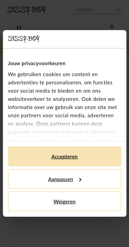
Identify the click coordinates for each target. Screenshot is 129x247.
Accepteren (64, 156)
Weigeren (64, 201)
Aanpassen (65, 179)
